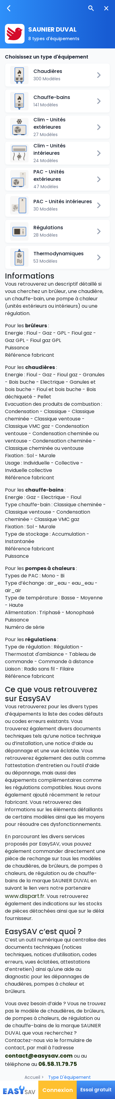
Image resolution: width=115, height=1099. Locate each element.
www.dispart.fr (24, 896)
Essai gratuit (96, 1089)
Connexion (57, 1090)
